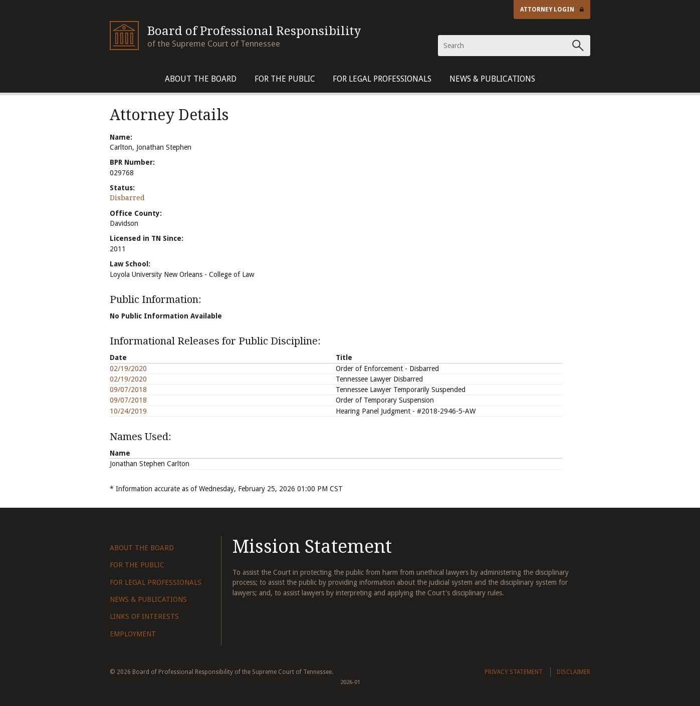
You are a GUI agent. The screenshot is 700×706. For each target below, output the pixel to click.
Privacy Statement (514, 671)
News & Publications (492, 79)
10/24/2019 (128, 411)
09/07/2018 (128, 390)
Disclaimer (573, 671)
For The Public (285, 79)
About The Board (201, 79)
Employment (133, 634)
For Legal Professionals (382, 79)
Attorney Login (552, 9)
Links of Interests (144, 616)
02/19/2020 (128, 369)
